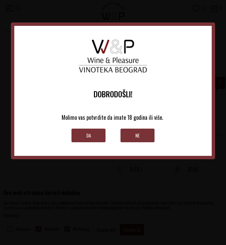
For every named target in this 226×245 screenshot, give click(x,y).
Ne (137, 135)
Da (88, 135)
